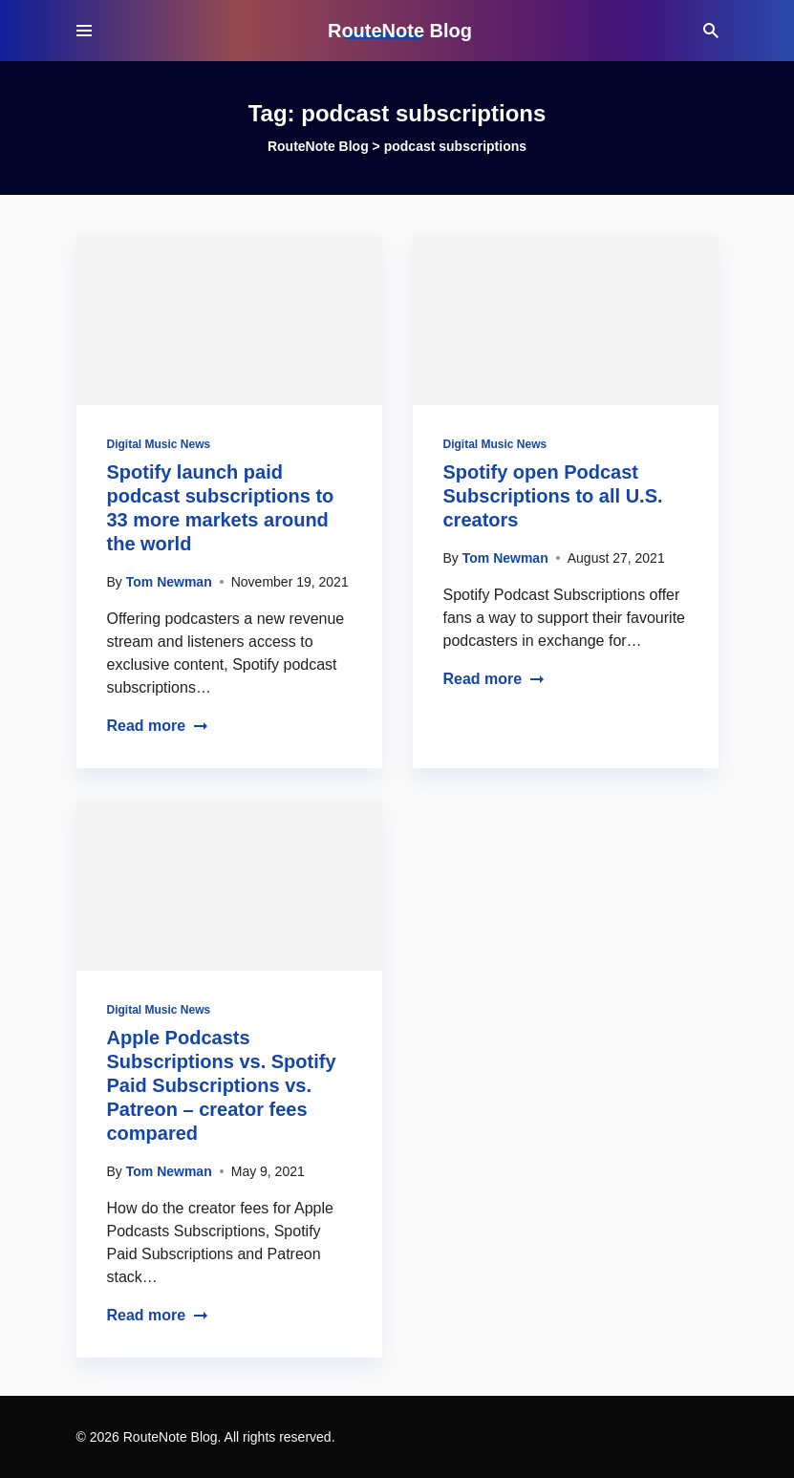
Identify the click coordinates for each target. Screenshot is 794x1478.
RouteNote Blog (400, 30)
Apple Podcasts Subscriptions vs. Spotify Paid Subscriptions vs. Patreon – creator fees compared (221, 1085)
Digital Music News (159, 444)
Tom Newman (169, 581)
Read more (158, 726)
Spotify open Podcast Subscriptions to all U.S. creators (553, 495)
